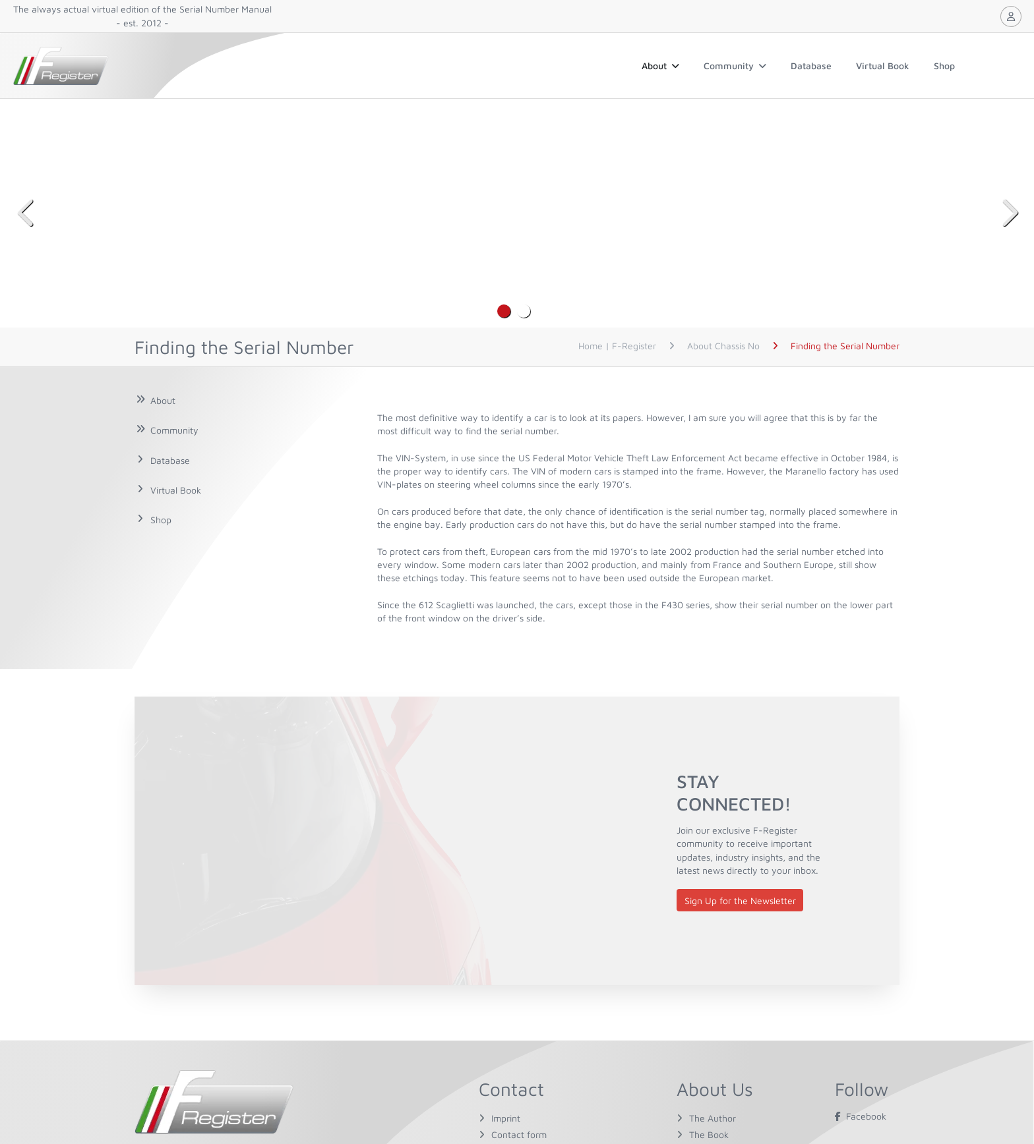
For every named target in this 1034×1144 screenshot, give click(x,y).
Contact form (519, 1134)
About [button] (660, 65)
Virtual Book (882, 65)
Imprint (505, 1118)
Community (735, 65)
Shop (944, 65)
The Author (712, 1118)
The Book (709, 1134)
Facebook (860, 1116)
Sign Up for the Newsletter (740, 900)
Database (811, 65)
